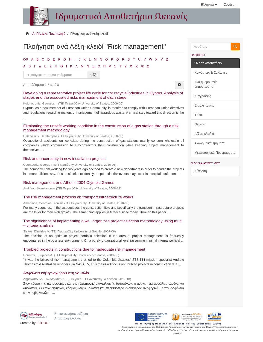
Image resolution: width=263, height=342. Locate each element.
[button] (208, 4)
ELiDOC (42, 323)
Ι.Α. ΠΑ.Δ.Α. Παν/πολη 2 (48, 33)
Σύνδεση (201, 171)
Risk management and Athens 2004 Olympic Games (68, 182)
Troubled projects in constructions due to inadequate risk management (84, 249)
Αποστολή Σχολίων (68, 318)
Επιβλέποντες (204, 105)
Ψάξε (93, 75)
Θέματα (200, 124)
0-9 (25, 59)
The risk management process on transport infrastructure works (78, 197)
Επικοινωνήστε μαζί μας (71, 314)
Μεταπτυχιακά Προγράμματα (215, 152)
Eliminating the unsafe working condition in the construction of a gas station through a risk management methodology (100, 128)
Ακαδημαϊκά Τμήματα (210, 143)
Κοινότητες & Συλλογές (211, 72)
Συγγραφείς (203, 96)
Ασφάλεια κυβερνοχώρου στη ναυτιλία (56, 273)
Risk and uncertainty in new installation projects (64, 159)
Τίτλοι (199, 115)
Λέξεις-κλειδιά (204, 134)
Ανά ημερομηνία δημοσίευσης (206, 84)
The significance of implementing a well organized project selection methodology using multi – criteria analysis (102, 223)
